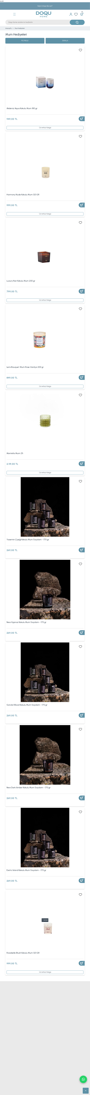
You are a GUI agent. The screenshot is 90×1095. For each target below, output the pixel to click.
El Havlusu (9, 1036)
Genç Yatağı (10, 1065)
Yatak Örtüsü (50, 995)
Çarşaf (7, 1022)
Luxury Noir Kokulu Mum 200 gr (21, 281)
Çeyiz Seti (9, 1006)
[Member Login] (71, 14)
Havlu (7, 1032)
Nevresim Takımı (12, 991)
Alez (7, 1010)
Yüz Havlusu (9, 1039)
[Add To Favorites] (80, 50)
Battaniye (9, 1002)
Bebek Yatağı (51, 1065)
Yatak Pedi (50, 1077)
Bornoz (48, 1039)
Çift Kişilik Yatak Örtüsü (54, 999)
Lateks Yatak (10, 1077)
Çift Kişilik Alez (11, 1014)
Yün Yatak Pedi (51, 1084)
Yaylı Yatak (50, 1069)
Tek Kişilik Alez (52, 1014)
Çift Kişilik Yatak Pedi (54, 1080)
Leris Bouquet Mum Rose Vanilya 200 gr (25, 367)
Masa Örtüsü (10, 1047)
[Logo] (41, 14)
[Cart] (82, 14)
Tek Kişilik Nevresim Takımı (56, 991)
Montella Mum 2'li (15, 453)
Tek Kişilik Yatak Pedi (13, 1080)
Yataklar (8, 1057)
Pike (47, 1006)
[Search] (45, 22)
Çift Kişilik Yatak (11, 1061)
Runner (48, 1047)
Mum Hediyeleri (20, 28)
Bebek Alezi (10, 1018)
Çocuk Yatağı (50, 1061)
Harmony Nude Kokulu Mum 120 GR (23, 194)
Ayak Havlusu (50, 1036)
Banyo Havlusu (51, 1032)
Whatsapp (83, 1079)
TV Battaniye (51, 1002)
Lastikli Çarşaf (51, 1022)
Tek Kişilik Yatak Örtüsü (14, 999)
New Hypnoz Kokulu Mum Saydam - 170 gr (26, 622)
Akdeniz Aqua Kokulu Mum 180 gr (22, 108)
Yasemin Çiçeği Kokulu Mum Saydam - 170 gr (28, 539)
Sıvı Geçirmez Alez (54, 1010)
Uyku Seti (49, 1018)
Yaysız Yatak (10, 1073)
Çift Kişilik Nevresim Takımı (16, 995)
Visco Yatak (50, 1073)
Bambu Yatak (10, 1069)
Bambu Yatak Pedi (12, 1088)
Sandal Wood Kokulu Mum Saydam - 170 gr (27, 705)
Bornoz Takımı (10, 1043)
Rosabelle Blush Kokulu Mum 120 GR (23, 953)
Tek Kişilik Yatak (52, 1057)
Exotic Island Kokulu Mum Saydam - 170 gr (26, 870)
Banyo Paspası (51, 1043)
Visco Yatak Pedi (11, 1084)
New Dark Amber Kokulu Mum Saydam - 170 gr (29, 787)
